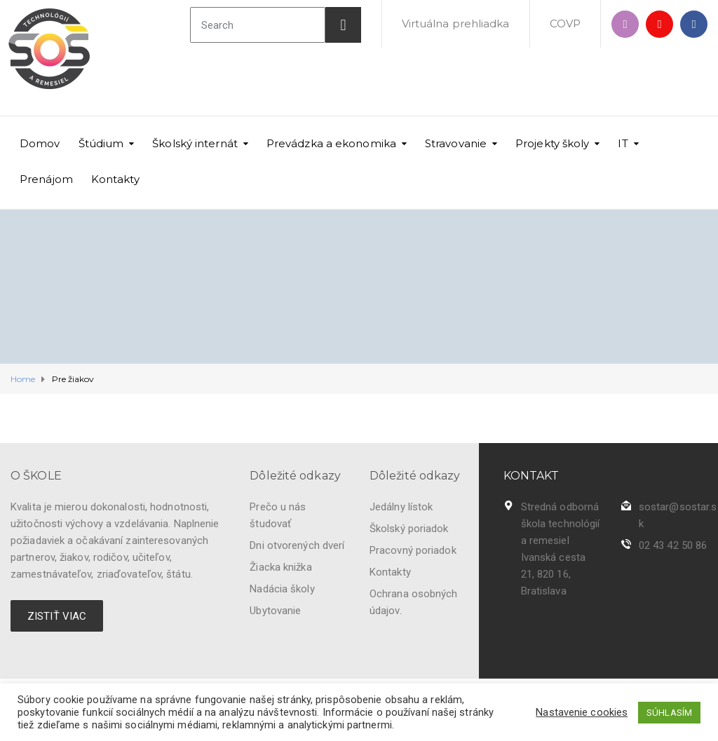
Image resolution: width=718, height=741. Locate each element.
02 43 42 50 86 (673, 545)
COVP (565, 23)
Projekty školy (552, 143)
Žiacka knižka (280, 567)
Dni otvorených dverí (297, 545)
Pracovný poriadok (413, 550)
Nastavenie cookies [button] (582, 712)
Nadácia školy (282, 589)
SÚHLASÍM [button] (669, 712)
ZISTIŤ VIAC (56, 616)
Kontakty (115, 179)
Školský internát (195, 143)
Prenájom (46, 179)
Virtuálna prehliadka (456, 23)
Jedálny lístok (401, 507)
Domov (40, 143)
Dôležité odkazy (295, 475)
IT (623, 143)
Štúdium (101, 143)
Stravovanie (456, 143)
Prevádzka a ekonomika (331, 143)
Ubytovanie (275, 610)
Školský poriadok (409, 528)
